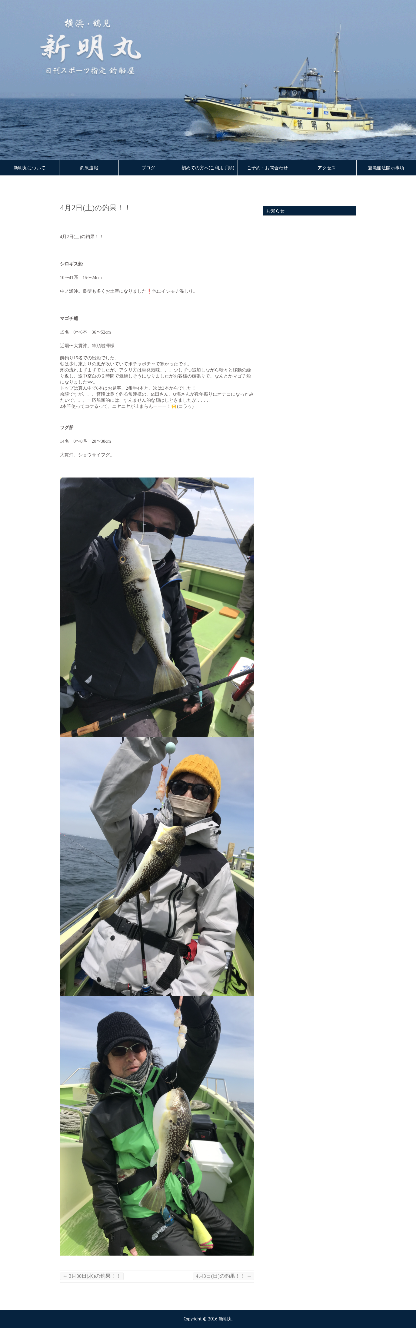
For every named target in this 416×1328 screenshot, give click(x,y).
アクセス (327, 167)
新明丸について (29, 167)
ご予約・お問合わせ (267, 167)
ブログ (148, 167)
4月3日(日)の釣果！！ (223, 1276)
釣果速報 (89, 167)
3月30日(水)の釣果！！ (92, 1276)
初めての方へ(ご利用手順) (208, 167)
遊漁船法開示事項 (386, 167)
